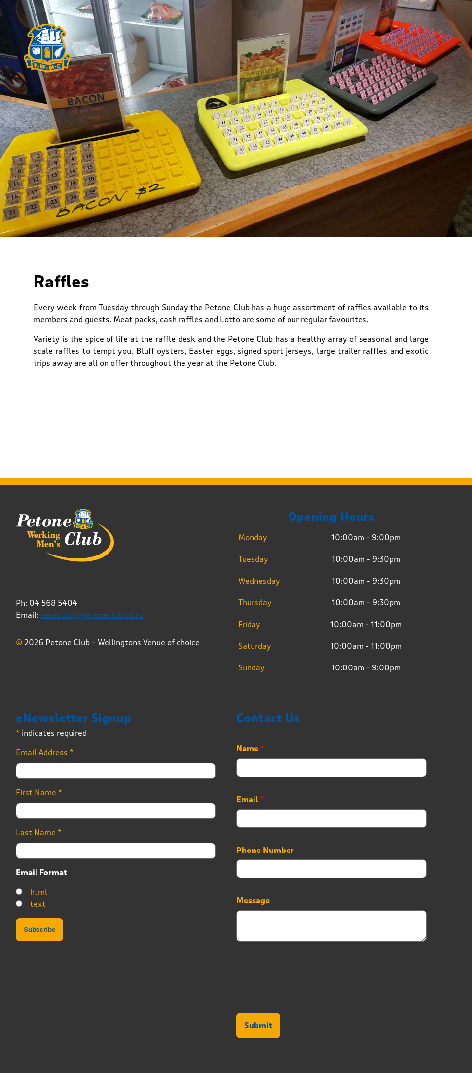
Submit (258, 1026)
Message (253, 901)
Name (250, 749)
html (38, 892)
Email (250, 800)
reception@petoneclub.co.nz (92, 615)
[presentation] (311, 997)
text (38, 904)
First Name (39, 792)
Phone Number (265, 850)
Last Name (39, 832)
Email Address (44, 752)
